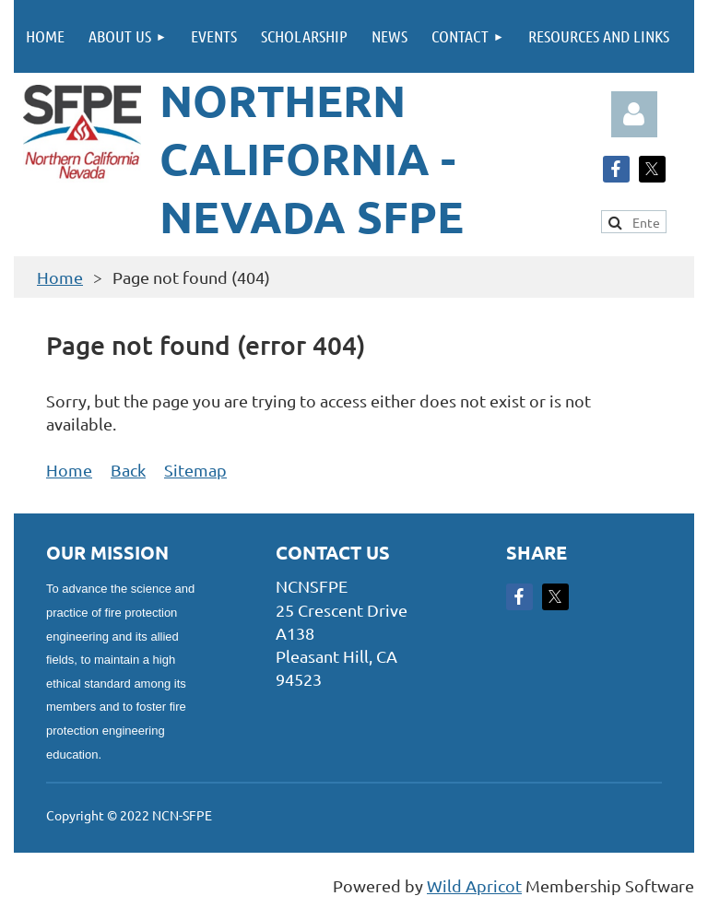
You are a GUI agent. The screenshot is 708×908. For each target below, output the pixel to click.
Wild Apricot (474, 885)
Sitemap (195, 469)
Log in (634, 114)
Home (60, 277)
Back (128, 469)
